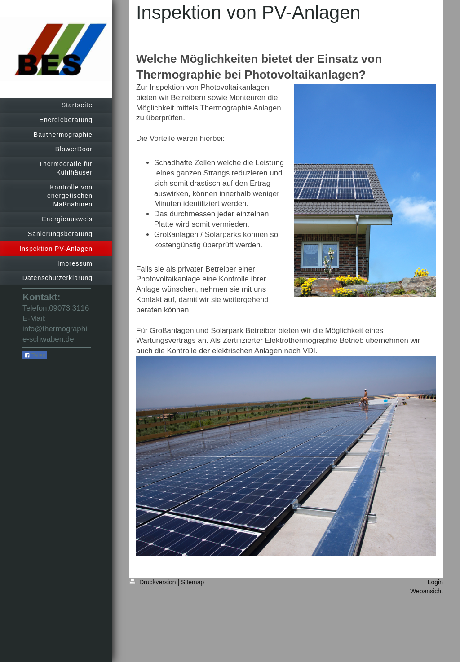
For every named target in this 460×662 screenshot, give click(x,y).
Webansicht (426, 591)
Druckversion (153, 582)
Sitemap (192, 582)
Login (435, 582)
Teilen (34, 355)
